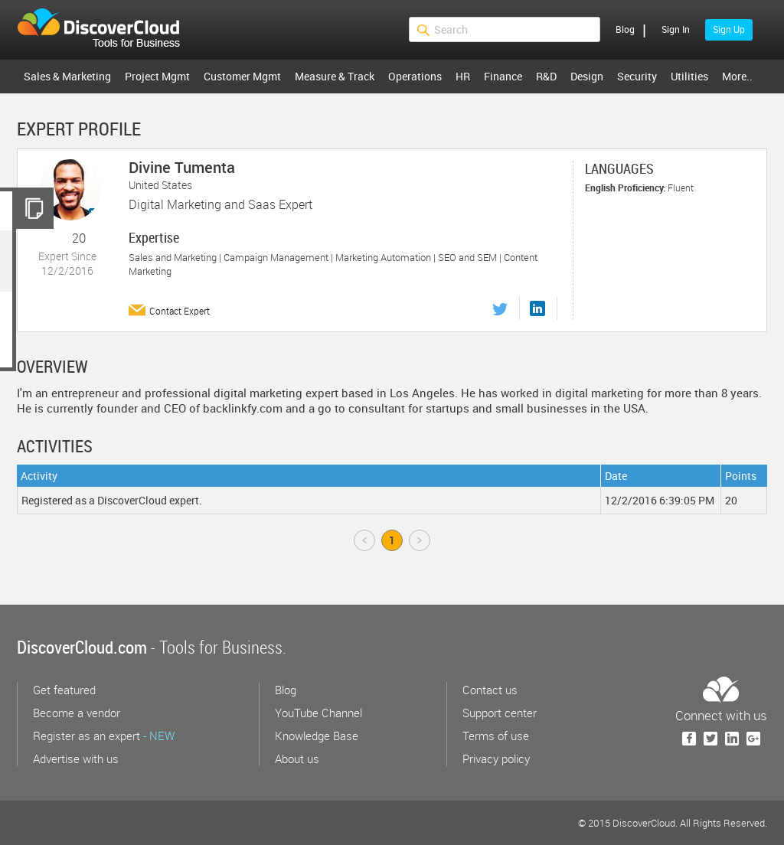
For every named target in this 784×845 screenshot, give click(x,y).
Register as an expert (104, 735)
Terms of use (495, 735)
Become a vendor (76, 712)
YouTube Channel (318, 712)
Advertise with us (76, 758)
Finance (503, 76)
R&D (546, 76)
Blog (625, 29)
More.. (737, 76)
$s (108, 30)
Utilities (689, 76)
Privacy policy (496, 758)
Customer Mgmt (242, 76)
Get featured (64, 689)
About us (297, 758)
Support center (499, 712)
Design (586, 76)
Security (637, 76)
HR (463, 76)
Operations (415, 76)
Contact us (490, 689)
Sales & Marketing (67, 76)
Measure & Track (334, 76)
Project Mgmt (157, 76)
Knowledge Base (316, 735)
